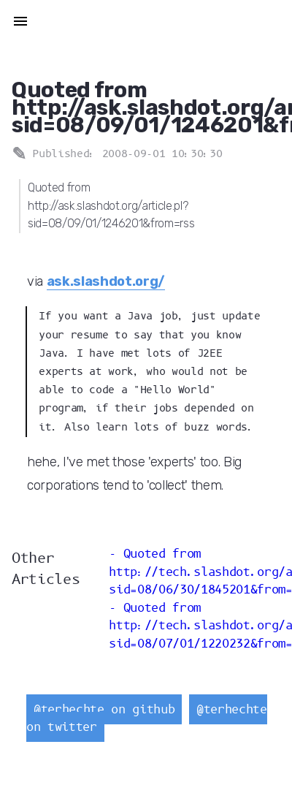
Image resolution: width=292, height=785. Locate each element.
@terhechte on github (104, 709)
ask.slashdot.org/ (106, 281)
